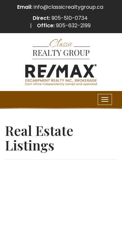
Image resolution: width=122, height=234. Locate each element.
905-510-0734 (69, 18)
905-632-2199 (73, 25)
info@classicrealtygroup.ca (68, 7)
